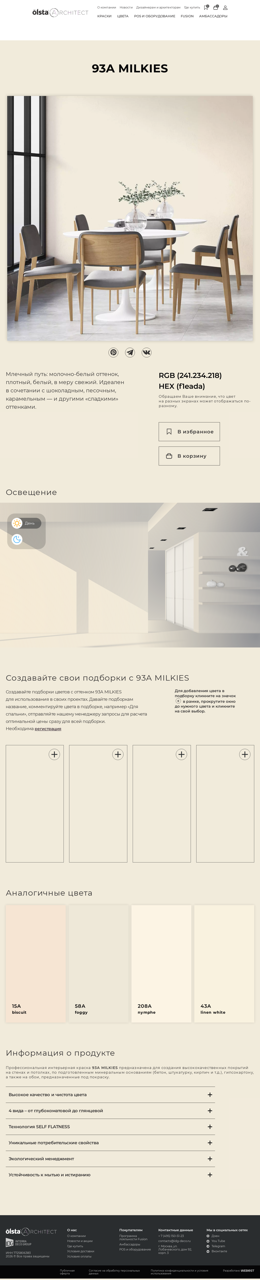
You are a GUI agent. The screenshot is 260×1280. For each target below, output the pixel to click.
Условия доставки (81, 1252)
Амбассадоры (213, 16)
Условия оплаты (80, 1258)
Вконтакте (215, 1252)
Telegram (214, 1247)
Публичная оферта (68, 1273)
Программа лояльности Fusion (133, 1238)
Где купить (192, 7)
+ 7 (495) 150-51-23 (170, 1237)
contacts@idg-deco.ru (174, 1242)
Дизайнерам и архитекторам (158, 7)
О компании (106, 7)
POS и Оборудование (154, 16)
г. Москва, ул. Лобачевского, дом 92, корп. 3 (174, 1251)
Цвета (123, 16)
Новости (126, 7)
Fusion (187, 16)
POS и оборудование (135, 1250)
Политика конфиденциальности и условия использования (179, 1273)
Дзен (211, 1237)
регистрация (51, 729)
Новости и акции (80, 1242)
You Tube (214, 1242)
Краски (104, 16)
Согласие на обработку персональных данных (115, 1273)
